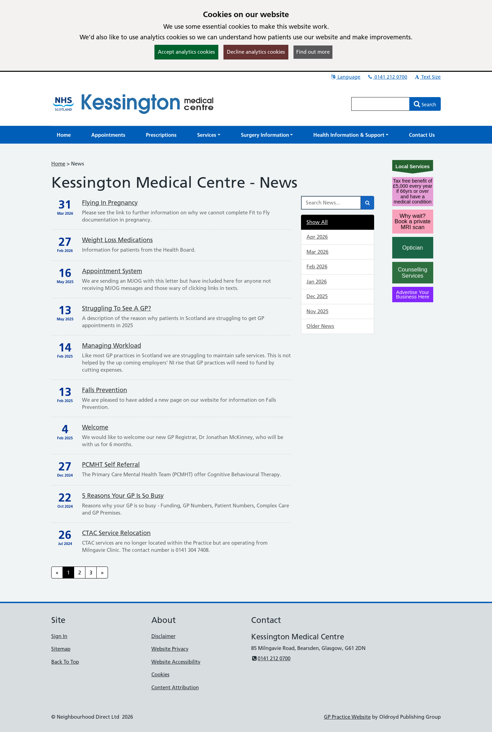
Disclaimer (163, 636)
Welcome (95, 427)
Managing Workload (111, 345)
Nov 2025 (317, 311)
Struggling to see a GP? (116, 308)
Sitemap (60, 649)
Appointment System (112, 271)
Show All (317, 222)
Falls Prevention (104, 390)
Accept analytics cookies (186, 52)
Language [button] (345, 77)
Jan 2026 (316, 281)
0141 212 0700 (387, 77)
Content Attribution (175, 687)
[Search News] (331, 203)
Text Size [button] (427, 77)
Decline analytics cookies (256, 52)
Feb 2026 (316, 266)
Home (58, 163)
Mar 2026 (317, 252)
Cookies (160, 674)
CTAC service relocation (116, 533)
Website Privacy (170, 649)
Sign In (59, 636)
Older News (320, 326)
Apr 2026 (317, 237)
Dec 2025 (317, 296)
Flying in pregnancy (110, 203)
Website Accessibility (176, 661)
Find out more (313, 52)
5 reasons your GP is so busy (123, 496)
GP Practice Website (347, 717)
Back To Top (65, 661)
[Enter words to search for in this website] (380, 104)
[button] (209, 135)
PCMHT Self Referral (111, 464)
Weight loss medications (117, 240)
